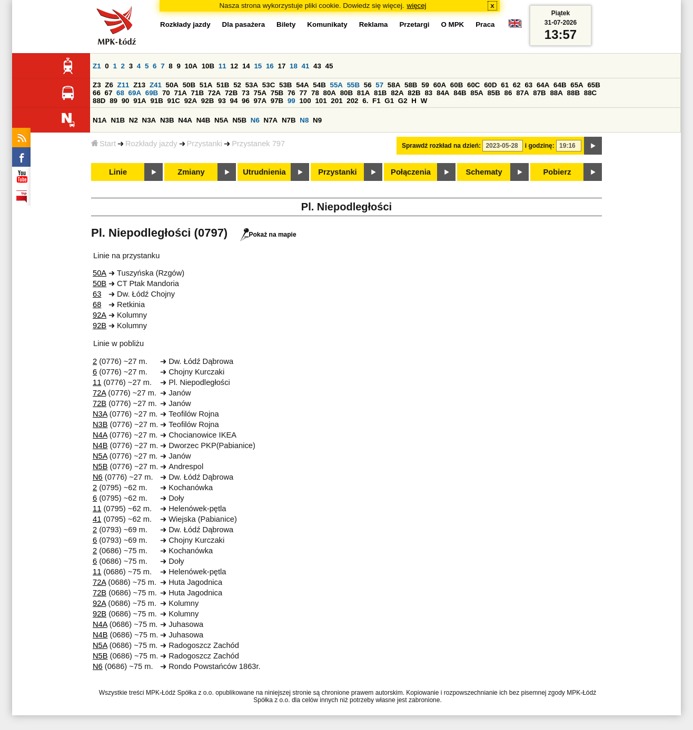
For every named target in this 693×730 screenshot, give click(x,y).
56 (368, 85)
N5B (239, 120)
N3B (167, 120)
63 (528, 85)
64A (543, 85)
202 (352, 101)
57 (379, 85)
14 (246, 66)
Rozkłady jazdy (151, 143)
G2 (403, 101)
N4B (203, 120)
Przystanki (205, 143)
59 (425, 85)
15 (258, 66)
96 (246, 101)
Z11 (123, 85)
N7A (271, 120)
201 (336, 101)
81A (363, 93)
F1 (376, 101)
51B (222, 85)
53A (251, 85)
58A (394, 85)
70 (166, 93)
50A (172, 85)
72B (231, 93)
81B (380, 93)
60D (490, 85)
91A (139, 101)
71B (197, 93)
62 (517, 85)
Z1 (97, 66)
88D (99, 101)
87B (539, 93)
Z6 (109, 85)
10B (208, 66)
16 (270, 66)
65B (593, 85)
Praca (485, 24)
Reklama (373, 24)
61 (505, 85)
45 (329, 66)
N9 (317, 120)
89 (113, 101)
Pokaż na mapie (268, 234)
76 (291, 93)
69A (134, 93)
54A (302, 85)
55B (353, 85)
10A (191, 66)
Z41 (156, 85)
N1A (100, 120)
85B (493, 93)
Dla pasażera (243, 24)
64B (559, 85)
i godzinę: (540, 145)
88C (590, 93)
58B (410, 85)
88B (573, 93)
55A (336, 85)
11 (222, 66)
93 (222, 101)
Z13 (139, 85)
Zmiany (190, 172)
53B (285, 85)
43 (317, 66)
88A (556, 93)
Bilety (285, 24)
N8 (304, 120)
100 (305, 101)
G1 (389, 101)
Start (103, 143)
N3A (149, 120)
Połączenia (411, 172)
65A (576, 85)
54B (319, 85)
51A (206, 85)
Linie (118, 172)
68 (120, 93)
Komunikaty (327, 24)
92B (207, 101)
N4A (185, 120)
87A (522, 93)
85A (476, 93)
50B (189, 85)
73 (246, 93)
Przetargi (414, 24)
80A (329, 93)
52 (237, 85)
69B (151, 93)
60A (439, 85)
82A (397, 93)
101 (320, 101)
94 (234, 101)
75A (260, 93)
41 (306, 66)
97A (260, 101)
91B (156, 101)
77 (303, 93)
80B (346, 93)
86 (508, 93)
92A (190, 101)
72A (214, 93)
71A (180, 93)
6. (365, 101)
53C (268, 85)
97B (277, 101)
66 (97, 93)
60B (456, 85)
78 (315, 93)
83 (428, 93)
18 (294, 66)
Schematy (484, 172)
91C (173, 101)
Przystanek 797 (258, 143)
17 (281, 66)
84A (443, 93)
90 (126, 101)
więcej (417, 5)
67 (109, 93)
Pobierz (557, 172)
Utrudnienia (264, 172)
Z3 (97, 85)
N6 (255, 120)
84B (459, 93)
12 (234, 66)
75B (277, 93)
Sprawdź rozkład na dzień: (441, 145)
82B (414, 93)
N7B (289, 120)
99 (291, 101)
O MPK (452, 24)
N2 (133, 120)
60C (473, 85)
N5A (221, 120)
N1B (118, 120)
